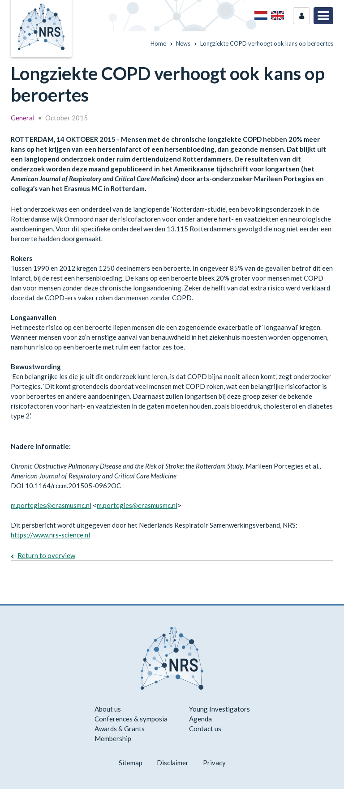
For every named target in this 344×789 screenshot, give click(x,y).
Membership (113, 738)
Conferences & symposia (131, 719)
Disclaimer (173, 763)
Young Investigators (219, 709)
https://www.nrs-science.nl (50, 535)
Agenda (200, 719)
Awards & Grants (120, 729)
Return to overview (46, 555)
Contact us (205, 729)
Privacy (214, 763)
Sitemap (130, 763)
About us (108, 709)
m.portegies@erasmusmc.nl (51, 505)
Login (301, 15)
